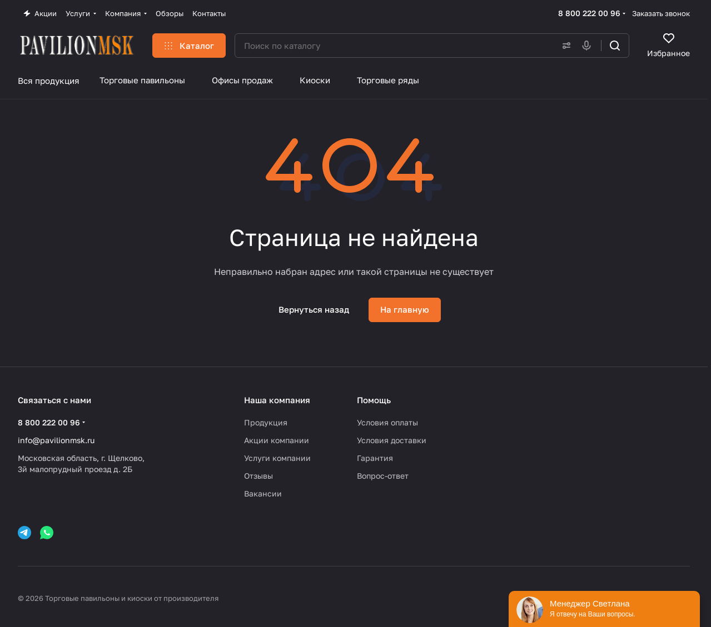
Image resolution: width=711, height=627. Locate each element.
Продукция (265, 422)
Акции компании (276, 440)
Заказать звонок (661, 13)
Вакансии (263, 493)
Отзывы (258, 475)
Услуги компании (277, 458)
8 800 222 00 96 (589, 13)
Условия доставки (391, 440)
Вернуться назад (314, 309)
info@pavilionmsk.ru (56, 440)
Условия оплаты (387, 422)
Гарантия (375, 458)
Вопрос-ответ (383, 475)
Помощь (374, 400)
